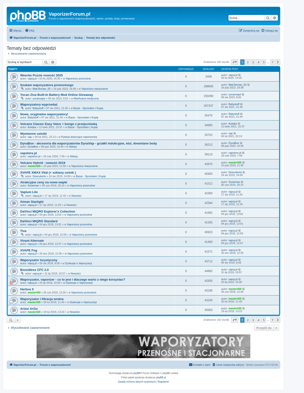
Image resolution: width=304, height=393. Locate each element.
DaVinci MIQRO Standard (38, 221)
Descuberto (39, 176)
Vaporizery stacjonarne (94, 88)
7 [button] (272, 62)
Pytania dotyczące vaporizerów (79, 136)
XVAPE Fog (28, 250)
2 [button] (247, 62)
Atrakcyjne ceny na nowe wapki (43, 182)
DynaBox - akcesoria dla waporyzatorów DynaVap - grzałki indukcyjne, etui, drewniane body (88, 143)
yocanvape (39, 98)
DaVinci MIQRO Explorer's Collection (47, 211)
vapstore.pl (28, 153)
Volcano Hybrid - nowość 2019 (42, 163)
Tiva (23, 231)
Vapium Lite (29, 192)
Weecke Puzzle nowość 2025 (41, 75)
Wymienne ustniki (33, 133)
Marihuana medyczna (86, 98)
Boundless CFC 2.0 (34, 270)
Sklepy (73, 146)
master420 (34, 166)
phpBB (136, 373)
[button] (234, 62)
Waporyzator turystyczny (38, 260)
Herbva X (27, 289)
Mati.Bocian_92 (42, 88)
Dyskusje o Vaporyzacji (78, 263)
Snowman (33, 185)
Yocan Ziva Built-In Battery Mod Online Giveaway (56, 95)
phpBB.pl (161, 377)
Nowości (76, 195)
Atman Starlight (31, 201)
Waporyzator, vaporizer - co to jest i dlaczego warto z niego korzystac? (72, 279)
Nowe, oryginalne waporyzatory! (44, 114)
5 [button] (264, 62)
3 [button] (253, 62)
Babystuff (38, 108)
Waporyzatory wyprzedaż (38, 104)
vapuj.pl (32, 78)
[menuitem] (29, 30)
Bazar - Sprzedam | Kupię (88, 108)
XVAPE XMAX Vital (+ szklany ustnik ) (48, 172)
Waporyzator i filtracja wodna (42, 299)
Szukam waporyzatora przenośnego (46, 85)
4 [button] (258, 62)
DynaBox (33, 146)
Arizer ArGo (29, 308)
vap (30, 136)
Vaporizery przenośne (78, 78)
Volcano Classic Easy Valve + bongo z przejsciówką (58, 124)
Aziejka (32, 127)
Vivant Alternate (32, 240)
